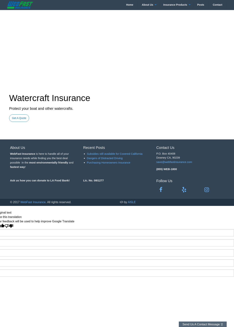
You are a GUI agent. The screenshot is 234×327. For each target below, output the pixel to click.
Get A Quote (19, 118)
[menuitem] (130, 4)
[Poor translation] (9, 226)
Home (129, 4)
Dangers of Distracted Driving (105, 158)
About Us (147, 4)
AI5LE (132, 202)
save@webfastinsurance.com (174, 162)
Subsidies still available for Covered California (114, 153)
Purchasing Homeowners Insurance (108, 162)
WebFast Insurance (33, 202)
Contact (217, 4)
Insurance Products (175, 4)
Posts (200, 4)
